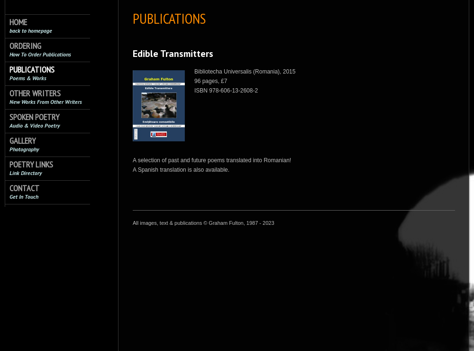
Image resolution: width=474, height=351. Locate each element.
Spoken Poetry (34, 120)
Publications (32, 73)
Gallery (24, 144)
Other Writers (45, 97)
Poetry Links (31, 168)
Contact (24, 192)
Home (30, 26)
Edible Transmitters (173, 53)
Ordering (40, 49)
